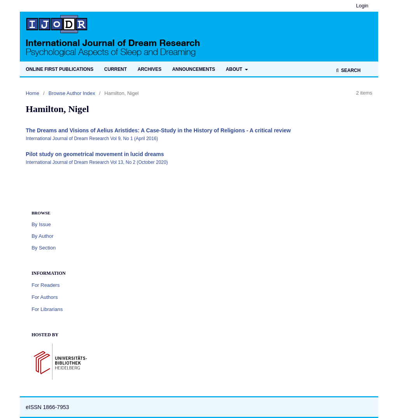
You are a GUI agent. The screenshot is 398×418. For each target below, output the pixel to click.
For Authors (44, 297)
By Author (42, 236)
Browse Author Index (72, 93)
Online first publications (59, 69)
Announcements (193, 69)
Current (115, 69)
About (235, 69)
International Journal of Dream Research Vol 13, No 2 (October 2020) (97, 162)
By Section (43, 248)
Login (362, 6)
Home (32, 93)
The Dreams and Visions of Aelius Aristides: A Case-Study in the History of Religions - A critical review (158, 130)
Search (350, 70)
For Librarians (47, 309)
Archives (149, 69)
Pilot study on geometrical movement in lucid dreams (95, 154)
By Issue (41, 224)
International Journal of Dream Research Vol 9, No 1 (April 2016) (92, 138)
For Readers (45, 285)
